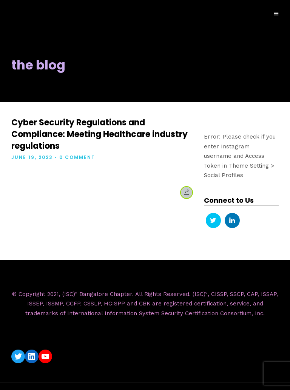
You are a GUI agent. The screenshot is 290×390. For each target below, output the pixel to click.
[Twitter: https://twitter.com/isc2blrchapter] (18, 356)
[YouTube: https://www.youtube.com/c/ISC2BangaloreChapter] (45, 356)
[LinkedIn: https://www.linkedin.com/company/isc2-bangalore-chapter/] (32, 356)
